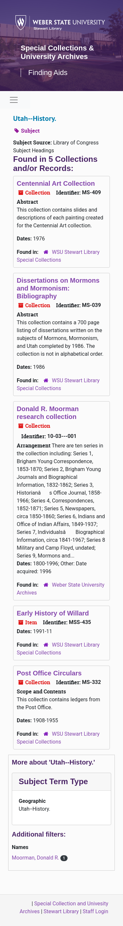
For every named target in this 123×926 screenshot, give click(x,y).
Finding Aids (48, 72)
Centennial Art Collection (56, 183)
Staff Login (95, 911)
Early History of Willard (53, 613)
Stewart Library (61, 911)
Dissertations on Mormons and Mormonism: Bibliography (58, 288)
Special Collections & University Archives (57, 52)
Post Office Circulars (49, 673)
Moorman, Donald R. (36, 858)
